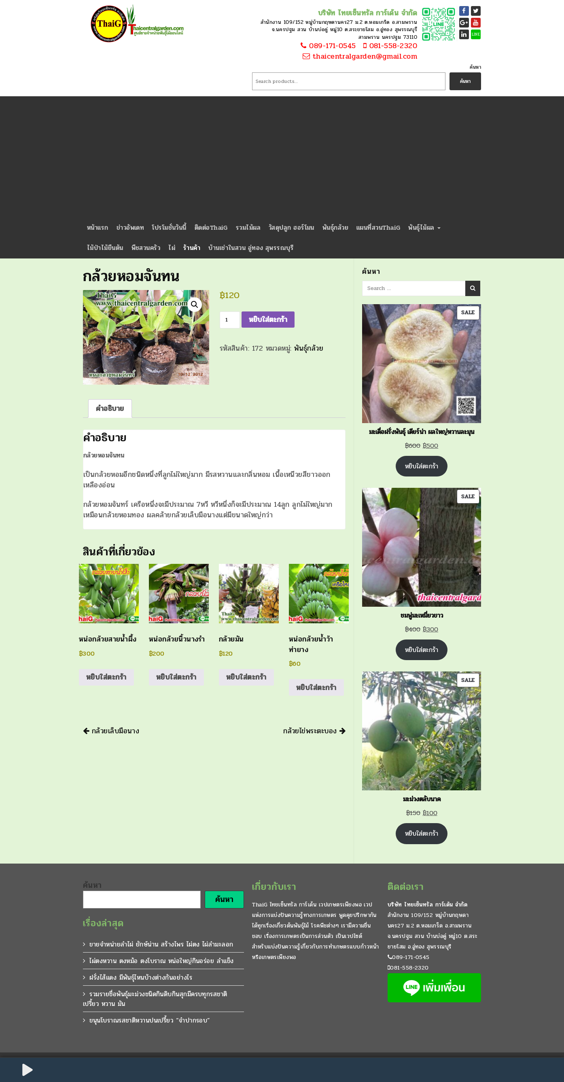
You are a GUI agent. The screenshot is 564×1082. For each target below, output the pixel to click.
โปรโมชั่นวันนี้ (169, 227)
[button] (194, 304)
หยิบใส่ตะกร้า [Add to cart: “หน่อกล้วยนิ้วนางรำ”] (176, 677)
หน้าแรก (97, 227)
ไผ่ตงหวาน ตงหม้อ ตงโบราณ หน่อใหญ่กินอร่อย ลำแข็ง (161, 961)
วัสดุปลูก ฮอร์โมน (291, 227)
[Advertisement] (282, 157)
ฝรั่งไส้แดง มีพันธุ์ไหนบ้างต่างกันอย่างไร (140, 977)
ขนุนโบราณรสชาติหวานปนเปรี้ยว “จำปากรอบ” (149, 1020)
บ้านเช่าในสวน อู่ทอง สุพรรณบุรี (251, 248)
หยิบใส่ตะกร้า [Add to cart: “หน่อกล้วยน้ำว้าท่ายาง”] (316, 687)
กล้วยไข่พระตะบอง (314, 731)
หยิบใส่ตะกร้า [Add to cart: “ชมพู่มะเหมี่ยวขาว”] (421, 650)
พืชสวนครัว (146, 248)
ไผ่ (171, 248)
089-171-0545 (327, 46)
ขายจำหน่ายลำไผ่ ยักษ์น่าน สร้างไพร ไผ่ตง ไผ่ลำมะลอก (161, 944)
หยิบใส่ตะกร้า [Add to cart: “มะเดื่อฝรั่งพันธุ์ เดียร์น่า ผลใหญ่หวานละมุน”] (421, 466)
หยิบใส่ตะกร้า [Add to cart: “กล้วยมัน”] (246, 677)
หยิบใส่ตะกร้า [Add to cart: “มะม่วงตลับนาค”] (421, 833)
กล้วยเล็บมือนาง (111, 731)
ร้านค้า (191, 248)
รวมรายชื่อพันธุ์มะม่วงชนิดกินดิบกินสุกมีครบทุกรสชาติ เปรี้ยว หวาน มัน (155, 999)
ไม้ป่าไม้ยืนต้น (105, 248)
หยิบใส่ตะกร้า (268, 319)
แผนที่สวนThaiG (378, 227)
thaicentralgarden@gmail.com (359, 56)
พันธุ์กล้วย (335, 227)
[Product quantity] (230, 319)
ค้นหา (475, 67)
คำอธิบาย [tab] (110, 408)
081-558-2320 (387, 46)
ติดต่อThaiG (211, 227)
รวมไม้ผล (248, 227)
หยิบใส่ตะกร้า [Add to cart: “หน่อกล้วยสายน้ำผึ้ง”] (106, 677)
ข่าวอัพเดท (130, 227)
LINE (476, 34)
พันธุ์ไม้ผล (424, 227)
